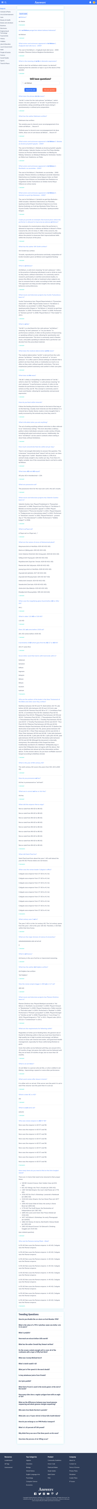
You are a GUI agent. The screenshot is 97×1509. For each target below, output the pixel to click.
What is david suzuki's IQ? (28, 1364)
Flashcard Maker (53, 1467)
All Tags (7, 1464)
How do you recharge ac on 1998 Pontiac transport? (37, 1422)
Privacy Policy (73, 1471)
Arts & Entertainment (6, 14)
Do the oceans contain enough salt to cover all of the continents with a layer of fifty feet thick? (37, 1351)
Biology (28, 1467)
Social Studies (4, 58)
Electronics (3, 28)
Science (2, 55)
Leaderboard (8, 1460)
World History (30, 1471)
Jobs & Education (5, 44)
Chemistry (29, 1464)
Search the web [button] (30, 90)
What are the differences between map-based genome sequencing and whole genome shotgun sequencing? (38, 1403)
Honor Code (51, 1464)
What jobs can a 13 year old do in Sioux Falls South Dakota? (39, 1416)
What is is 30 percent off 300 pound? (32, 1427)
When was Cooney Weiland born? (30, 1358)
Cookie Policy (73, 1478)
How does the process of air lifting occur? (33, 1439)
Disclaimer (72, 1474)
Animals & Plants (5, 12)
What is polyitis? (24, 1333)
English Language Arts (33, 1474)
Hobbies (2, 41)
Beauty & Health (5, 20)
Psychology (29, 1478)
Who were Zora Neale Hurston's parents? (33, 1410)
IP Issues (72, 1481)
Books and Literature (6, 23)
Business (3, 25)
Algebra (28, 1460)
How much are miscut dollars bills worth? (33, 1338)
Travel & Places (5, 63)
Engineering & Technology (4, 32)
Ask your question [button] (49, 90)
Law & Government (6, 47)
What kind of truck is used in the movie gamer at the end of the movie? (40, 1388)
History (2, 38)
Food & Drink (4, 36)
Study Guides (52, 1471)
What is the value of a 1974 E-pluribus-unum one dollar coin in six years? (40, 1326)
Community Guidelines (54, 1460)
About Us (72, 1460)
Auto (1, 17)
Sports (2, 61)
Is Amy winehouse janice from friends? (32, 1375)
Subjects (2, 8)
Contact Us (72, 1464)
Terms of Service (74, 1467)
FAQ (49, 1478)
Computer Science (31, 1481)
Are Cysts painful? (25, 1381)
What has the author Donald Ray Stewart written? (36, 1344)
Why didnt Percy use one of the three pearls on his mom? (39, 1433)
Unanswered (8, 1467)
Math (2, 50)
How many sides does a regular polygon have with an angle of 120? (39, 1396)
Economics (29, 1485)
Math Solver (51, 1474)
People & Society (5, 52)
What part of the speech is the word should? (34, 1369)
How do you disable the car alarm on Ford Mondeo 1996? (39, 1319)
